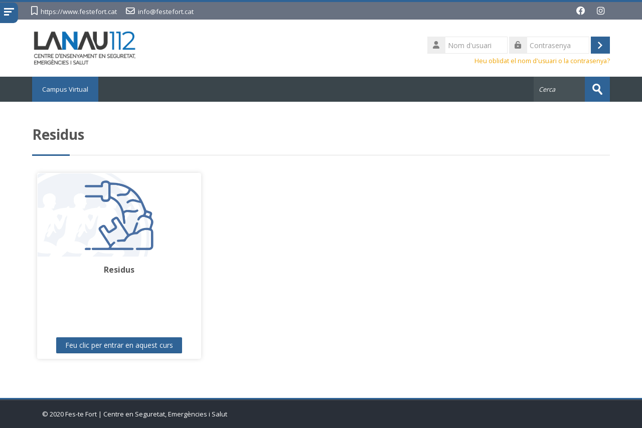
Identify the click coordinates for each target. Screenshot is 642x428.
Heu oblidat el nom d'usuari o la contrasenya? (542, 61)
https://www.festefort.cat (79, 11)
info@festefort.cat (166, 11)
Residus (119, 269)
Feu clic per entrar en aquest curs (119, 345)
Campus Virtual (65, 89)
